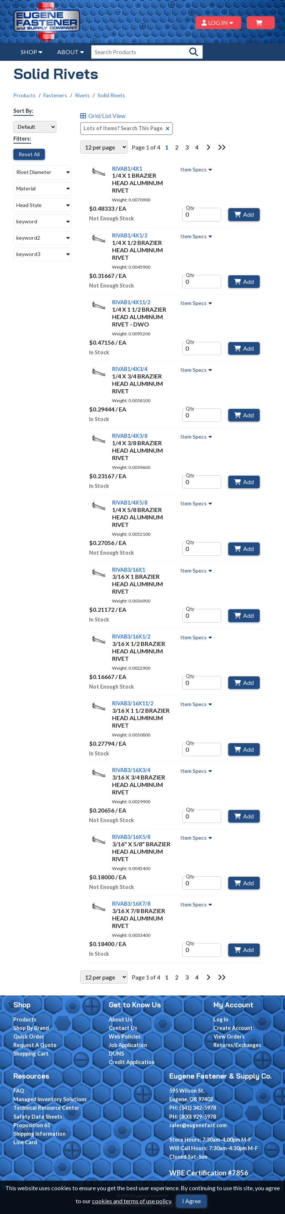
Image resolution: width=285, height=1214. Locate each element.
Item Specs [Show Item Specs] (197, 170)
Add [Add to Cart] (244, 214)
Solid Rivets (111, 95)
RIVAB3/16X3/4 (131, 770)
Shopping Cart (31, 1053)
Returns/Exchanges (237, 1045)
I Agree (191, 1200)
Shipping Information (39, 1134)
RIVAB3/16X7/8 (131, 903)
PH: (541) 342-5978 (192, 1108)
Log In (220, 1019)
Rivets (82, 95)
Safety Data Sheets (37, 1116)
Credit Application (132, 1062)
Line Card (25, 1142)
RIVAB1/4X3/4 (129, 369)
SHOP (31, 51)
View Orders (229, 1036)
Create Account (233, 1028)
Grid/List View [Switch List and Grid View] (102, 115)
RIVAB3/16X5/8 (131, 837)
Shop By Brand (31, 1028)
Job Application (128, 1045)
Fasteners (55, 95)
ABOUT (70, 51)
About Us (120, 1019)
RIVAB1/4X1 (127, 168)
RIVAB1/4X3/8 (129, 436)
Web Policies (125, 1036)
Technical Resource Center (46, 1108)
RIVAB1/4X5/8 (129, 502)
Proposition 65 (31, 1125)
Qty (190, 208)
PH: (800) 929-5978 (192, 1116)
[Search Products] (193, 52)
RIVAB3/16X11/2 (132, 703)
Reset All (29, 154)
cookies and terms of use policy (131, 1200)
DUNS (116, 1053)
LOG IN (218, 22)
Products (24, 95)
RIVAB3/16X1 (128, 570)
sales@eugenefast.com (198, 1125)
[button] (42, 172)
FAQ (18, 1090)
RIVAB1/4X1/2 (129, 235)
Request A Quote (34, 1045)
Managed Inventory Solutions (50, 1099)
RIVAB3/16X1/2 (131, 636)
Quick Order (28, 1036)
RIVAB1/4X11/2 (131, 302)
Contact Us (123, 1028)
